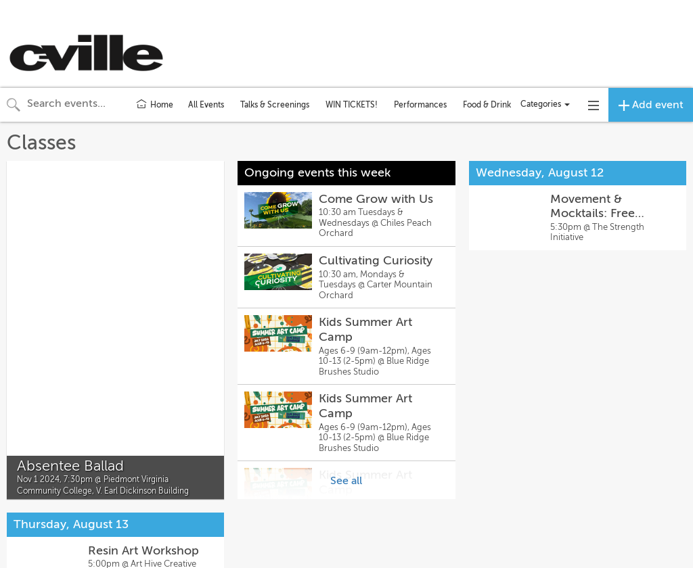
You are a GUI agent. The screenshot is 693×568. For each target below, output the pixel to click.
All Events (206, 105)
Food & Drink (487, 105)
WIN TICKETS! (352, 105)
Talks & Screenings (274, 105)
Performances (420, 105)
